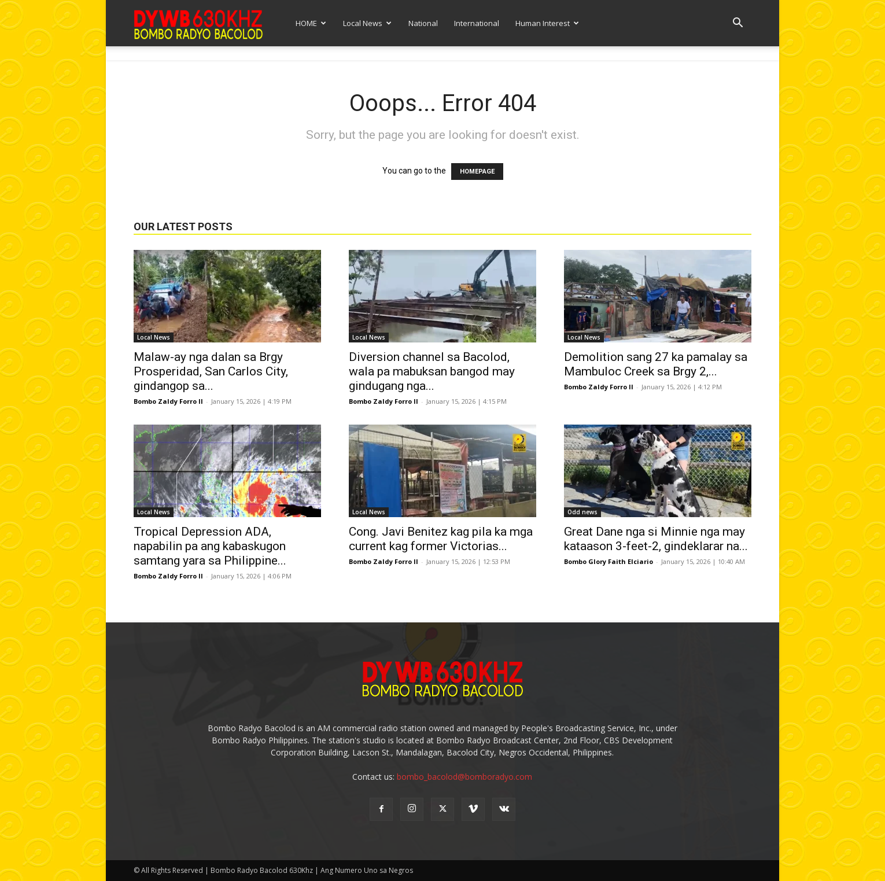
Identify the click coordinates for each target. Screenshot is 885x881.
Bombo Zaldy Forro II (168, 401)
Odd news (582, 512)
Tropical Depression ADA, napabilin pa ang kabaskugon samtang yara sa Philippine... (210, 546)
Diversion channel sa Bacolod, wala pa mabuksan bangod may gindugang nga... (432, 371)
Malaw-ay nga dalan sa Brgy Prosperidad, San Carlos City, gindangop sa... (211, 371)
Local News (367, 23)
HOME (311, 23)
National (423, 23)
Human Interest (547, 23)
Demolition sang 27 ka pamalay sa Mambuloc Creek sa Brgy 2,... (655, 364)
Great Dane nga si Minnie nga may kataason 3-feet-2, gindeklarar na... (656, 539)
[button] (737, 24)
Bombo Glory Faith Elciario (608, 561)
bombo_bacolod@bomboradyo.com (464, 776)
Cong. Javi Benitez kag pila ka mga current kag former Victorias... (441, 539)
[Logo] (198, 22)
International (476, 23)
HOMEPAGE (477, 171)
